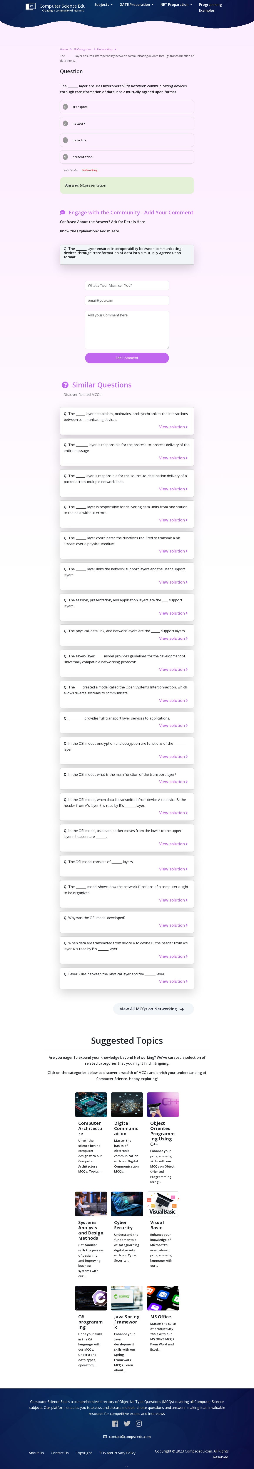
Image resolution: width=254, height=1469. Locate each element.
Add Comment (126, 358)
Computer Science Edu (55, 8)
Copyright (84, 1453)
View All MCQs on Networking (153, 1009)
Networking (104, 49)
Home (64, 49)
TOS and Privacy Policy (117, 1453)
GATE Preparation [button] (135, 4)
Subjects (102, 4)
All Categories (83, 49)
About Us (36, 1453)
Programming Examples (210, 7)
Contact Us (60, 1453)
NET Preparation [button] (174, 4)
